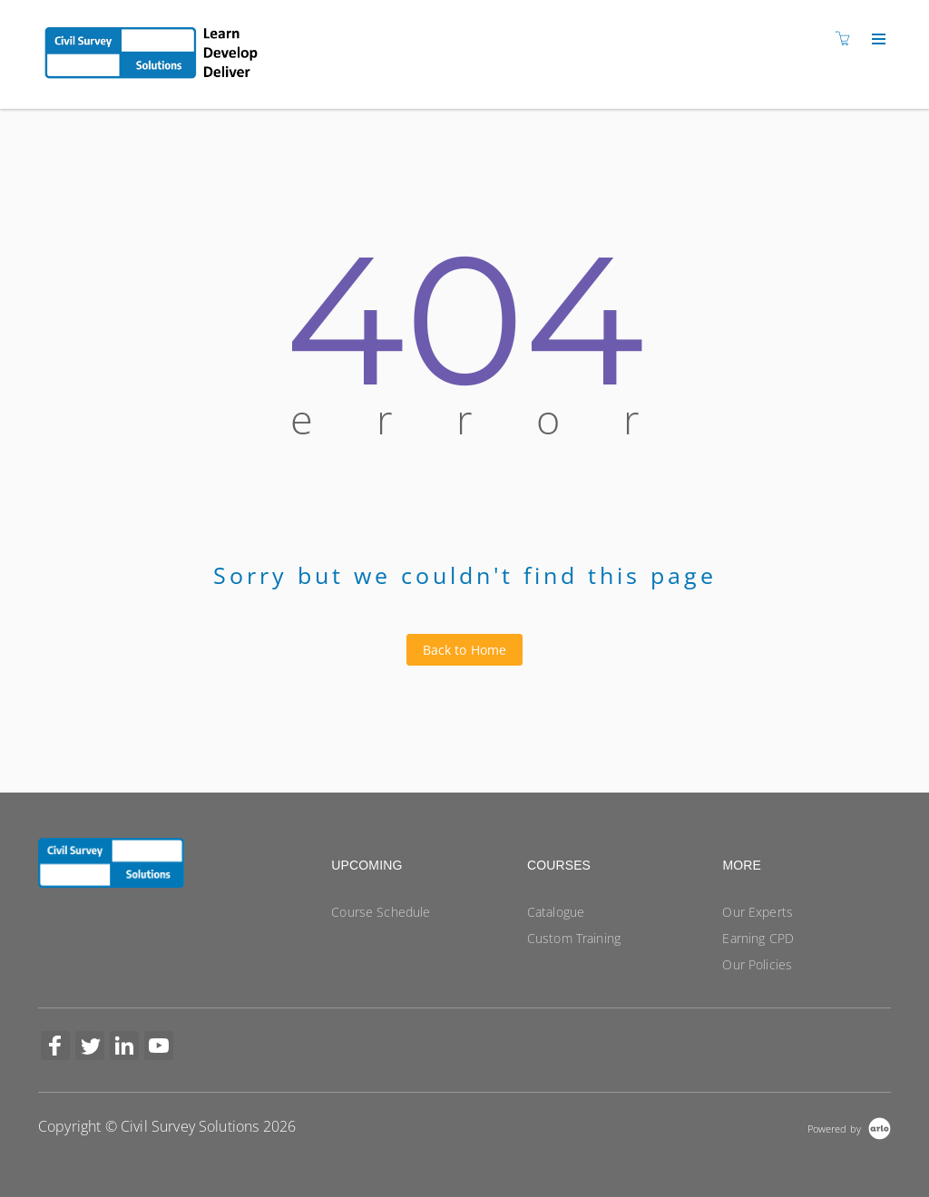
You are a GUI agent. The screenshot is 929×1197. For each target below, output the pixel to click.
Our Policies (757, 964)
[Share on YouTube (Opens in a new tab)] (158, 1048)
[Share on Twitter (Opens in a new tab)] (89, 1048)
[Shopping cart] (847, 38)
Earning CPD (758, 938)
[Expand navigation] (877, 40)
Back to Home (465, 649)
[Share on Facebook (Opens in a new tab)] (55, 1048)
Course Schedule (380, 911)
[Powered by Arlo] (849, 1127)
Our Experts (757, 911)
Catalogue (555, 911)
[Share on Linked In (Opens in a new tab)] (124, 1048)
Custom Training (574, 938)
